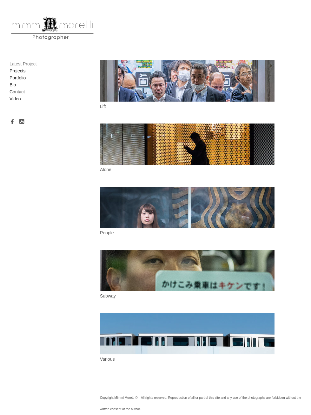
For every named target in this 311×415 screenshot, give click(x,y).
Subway (108, 295)
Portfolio (18, 77)
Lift (103, 106)
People (107, 232)
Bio (13, 84)
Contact (17, 91)
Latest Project (23, 63)
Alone (105, 169)
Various (107, 359)
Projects (18, 70)
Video (15, 98)
